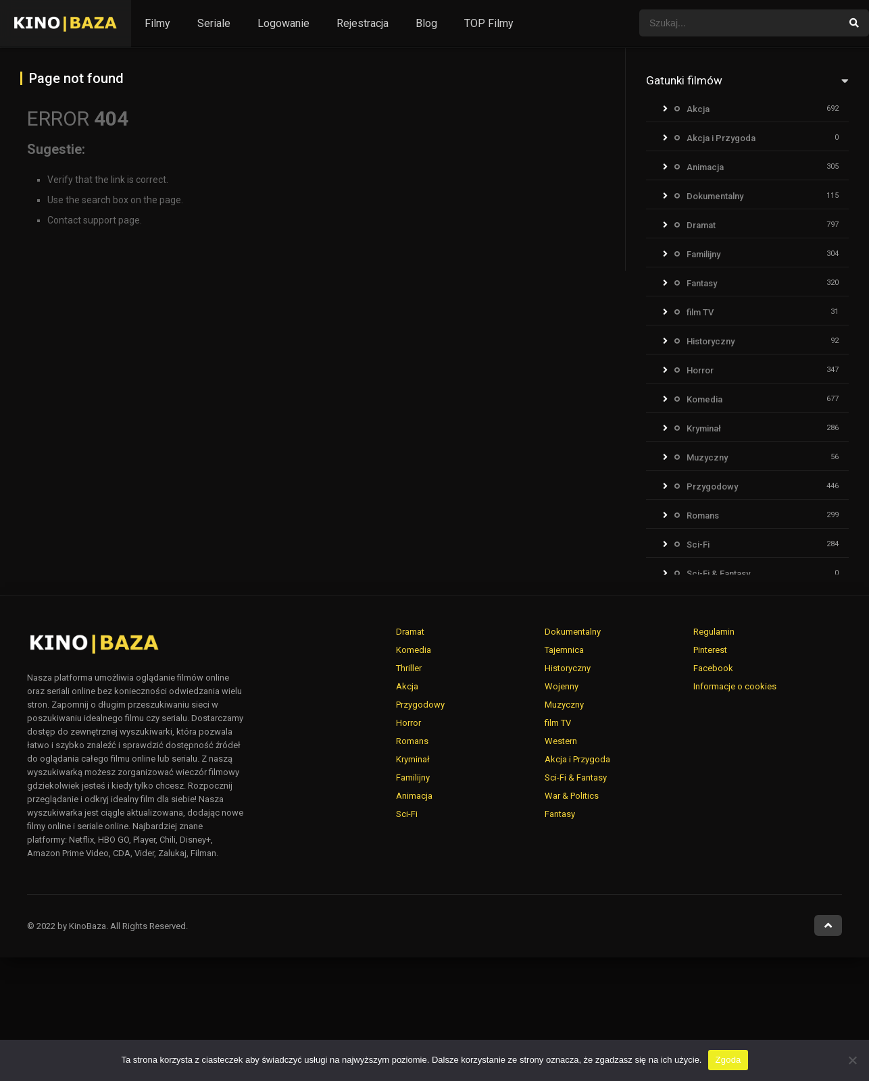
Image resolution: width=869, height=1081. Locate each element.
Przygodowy (712, 486)
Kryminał (704, 428)
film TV (700, 312)
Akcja (698, 109)
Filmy (157, 23)
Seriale (213, 23)
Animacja (705, 167)
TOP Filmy (489, 23)
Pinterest (710, 650)
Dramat (701, 225)
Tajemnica (564, 650)
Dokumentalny (715, 196)
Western (561, 741)
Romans (703, 515)
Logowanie (283, 23)
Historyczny (711, 341)
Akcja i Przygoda (721, 138)
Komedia (704, 399)
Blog (426, 23)
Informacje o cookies (734, 686)
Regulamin (714, 632)
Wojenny (561, 686)
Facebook (713, 668)
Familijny (703, 254)
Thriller (409, 668)
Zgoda (728, 1060)
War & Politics (572, 796)
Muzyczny (707, 457)
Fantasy (702, 283)
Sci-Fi (698, 544)
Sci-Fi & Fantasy (718, 574)
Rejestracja (363, 23)
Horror (700, 370)
